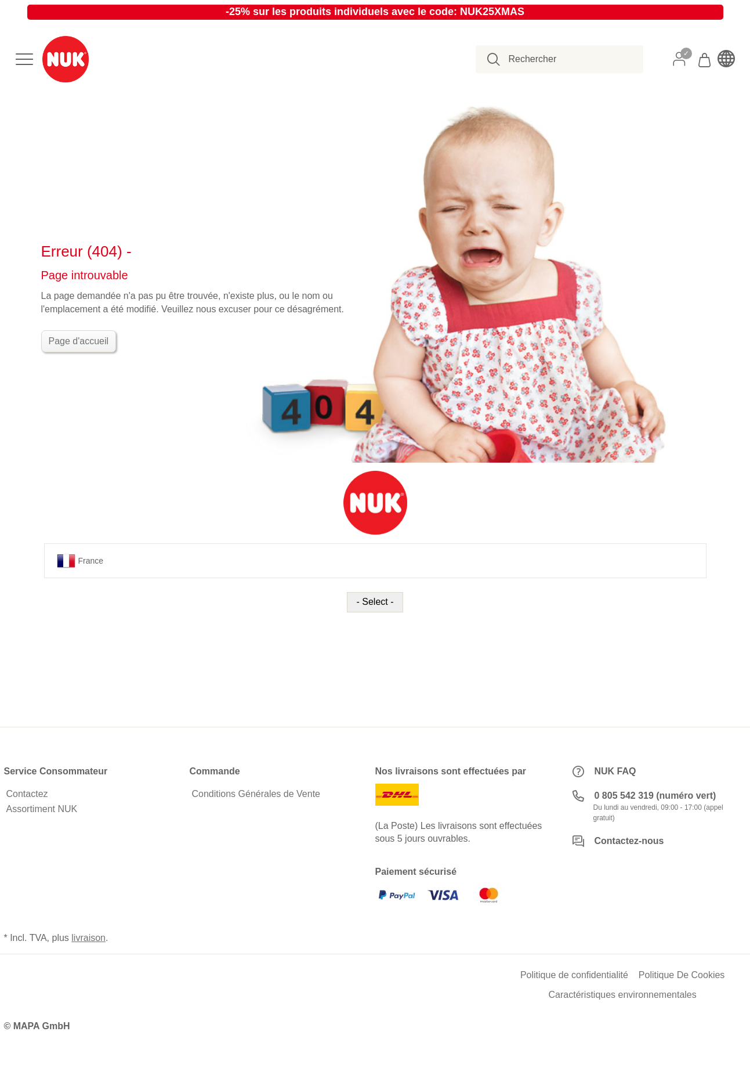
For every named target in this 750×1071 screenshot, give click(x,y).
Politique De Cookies (682, 975)
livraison (88, 938)
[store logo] (65, 59)
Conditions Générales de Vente (256, 794)
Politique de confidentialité (574, 975)
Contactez (27, 794)
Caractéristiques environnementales (623, 995)
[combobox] (566, 59)
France (80, 560)
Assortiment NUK (42, 809)
